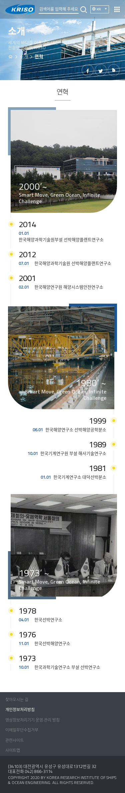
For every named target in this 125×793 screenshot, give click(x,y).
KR (103, 9)
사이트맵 (12, 750)
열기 (117, 9)
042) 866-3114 (39, 771)
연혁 (39, 56)
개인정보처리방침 (20, 709)
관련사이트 (14, 740)
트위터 (101, 70)
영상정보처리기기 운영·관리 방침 (32, 720)
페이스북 (88, 70)
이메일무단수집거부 (21, 730)
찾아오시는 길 (16, 699)
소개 (24, 56)
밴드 (114, 70)
